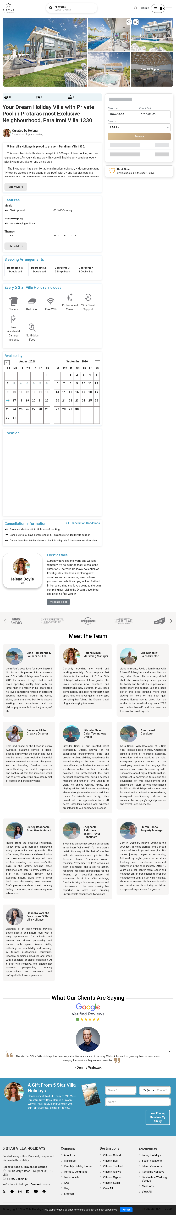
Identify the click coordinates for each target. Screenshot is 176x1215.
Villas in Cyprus (112, 1177)
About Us (69, 1155)
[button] (171, 621)
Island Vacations (152, 1166)
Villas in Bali (110, 1161)
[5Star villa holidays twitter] (4, 1192)
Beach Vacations (152, 1161)
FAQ (66, 1183)
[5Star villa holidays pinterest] (44, 1192)
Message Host (59, 602)
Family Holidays (151, 1155)
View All (108, 1188)
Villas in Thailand (113, 1166)
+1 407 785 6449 (17, 1179)
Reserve (139, 136)
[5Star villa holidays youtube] (36, 1192)
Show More (16, 186)
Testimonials (71, 1177)
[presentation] (123, 1116)
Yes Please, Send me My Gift (158, 1118)
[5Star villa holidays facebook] (12, 1192)
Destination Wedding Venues (154, 1179)
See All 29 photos (152, 69)
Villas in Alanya (112, 1172)
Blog (66, 1188)
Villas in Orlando (112, 1155)
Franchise (70, 1161)
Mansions (148, 1186)
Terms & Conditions (75, 1172)
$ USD (145, 8)
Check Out (145, 108)
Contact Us (37, 1185)
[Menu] (169, 9)
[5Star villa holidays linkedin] (27, 1192)
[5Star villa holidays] (8, 8)
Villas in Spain (111, 1183)
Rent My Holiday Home (78, 1166)
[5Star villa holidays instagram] (19, 1192)
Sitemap (69, 1194)
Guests (112, 121)
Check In (113, 108)
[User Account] (158, 8)
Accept (126, 1209)
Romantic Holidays (153, 1172)
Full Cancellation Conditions (82, 523)
